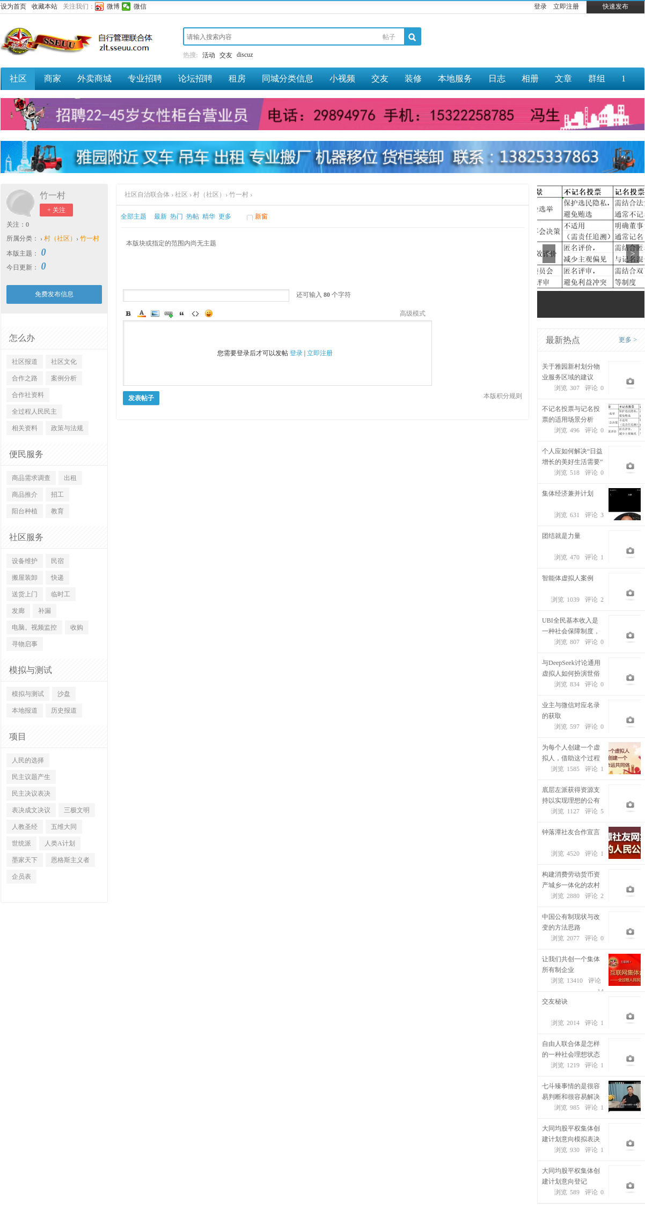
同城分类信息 (287, 78)
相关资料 (25, 428)
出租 (70, 478)
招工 (57, 494)
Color (141, 313)
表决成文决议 (31, 810)
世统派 (21, 843)
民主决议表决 (31, 793)
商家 (52, 78)
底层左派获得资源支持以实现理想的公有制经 (571, 796)
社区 (18, 78)
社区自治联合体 (147, 194)
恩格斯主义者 (70, 860)
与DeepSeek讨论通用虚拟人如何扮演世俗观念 (571, 669)
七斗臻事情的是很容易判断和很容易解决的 (571, 1092)
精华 (208, 216)
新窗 (261, 216)
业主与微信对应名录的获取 (571, 710)
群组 (596, 78)
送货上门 (25, 594)
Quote (182, 313)
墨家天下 (25, 860)
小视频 (342, 78)
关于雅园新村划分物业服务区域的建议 (571, 372)
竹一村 (52, 195)
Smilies (208, 313)
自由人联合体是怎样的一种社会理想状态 (571, 1049)
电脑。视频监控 (34, 627)
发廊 (18, 611)
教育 (57, 511)
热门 (176, 216)
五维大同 (64, 827)
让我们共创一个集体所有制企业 (571, 964)
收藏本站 (44, 6)
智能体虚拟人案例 (567, 578)
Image (155, 313)
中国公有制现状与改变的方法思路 (571, 922)
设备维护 (25, 561)
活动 (208, 55)
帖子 (389, 37)
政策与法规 (67, 428)
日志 (496, 78)
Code (195, 313)
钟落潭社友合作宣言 (571, 832)
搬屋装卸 (25, 577)
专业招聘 (145, 78)
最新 (160, 216)
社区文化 (64, 361)
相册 (530, 78)
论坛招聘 (195, 78)
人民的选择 (28, 760)
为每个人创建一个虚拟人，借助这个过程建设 (571, 754)
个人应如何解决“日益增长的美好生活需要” (572, 456)
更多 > (628, 339)
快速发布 (615, 6)
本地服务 (455, 78)
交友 (225, 55)
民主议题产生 (31, 777)
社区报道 (25, 361)
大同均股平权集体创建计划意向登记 (571, 1176)
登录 (540, 6)
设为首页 (13, 6)
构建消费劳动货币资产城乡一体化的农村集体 (571, 881)
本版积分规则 (502, 396)
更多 (224, 216)
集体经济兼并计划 (567, 493)
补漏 (44, 611)
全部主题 (133, 216)
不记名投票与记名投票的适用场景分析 (571, 414)
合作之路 (25, 378)
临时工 (60, 594)
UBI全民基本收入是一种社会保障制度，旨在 (571, 627)
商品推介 (25, 494)
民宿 (57, 561)
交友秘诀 (555, 1001)
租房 (237, 78)
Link (168, 313)
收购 (76, 627)
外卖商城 (94, 78)
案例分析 (64, 378)
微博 (113, 6)
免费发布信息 (54, 294)
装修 (413, 78)
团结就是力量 (561, 536)
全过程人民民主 (34, 411)
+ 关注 (56, 210)
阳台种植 (25, 511)
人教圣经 (25, 827)
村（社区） (60, 238)
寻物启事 (25, 644)
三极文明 (77, 810)
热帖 (192, 216)
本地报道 (25, 710)
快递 (57, 577)
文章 (563, 78)
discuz (245, 54)
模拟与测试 (28, 694)
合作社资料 (28, 395)
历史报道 (64, 710)
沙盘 (63, 694)
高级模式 (413, 313)
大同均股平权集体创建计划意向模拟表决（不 (571, 1134)
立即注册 (566, 6)
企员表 (21, 876)
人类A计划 (60, 843)
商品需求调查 (31, 478)
